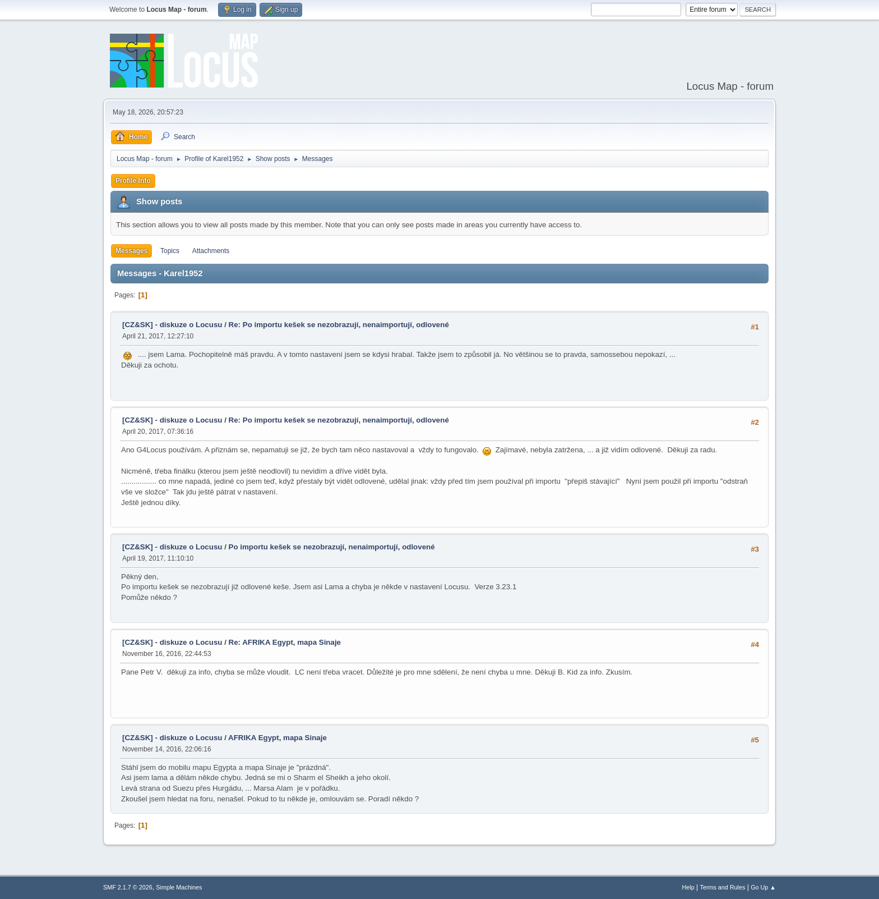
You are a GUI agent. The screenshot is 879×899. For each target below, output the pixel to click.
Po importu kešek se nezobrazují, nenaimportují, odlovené (332, 547)
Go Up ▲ (763, 887)
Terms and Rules (723, 887)
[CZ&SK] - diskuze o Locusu (172, 324)
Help (688, 887)
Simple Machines (179, 887)
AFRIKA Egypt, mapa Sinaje (277, 737)
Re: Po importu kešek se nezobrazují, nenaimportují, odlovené (339, 324)
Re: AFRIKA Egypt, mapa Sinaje (285, 642)
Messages (131, 251)
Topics (169, 251)
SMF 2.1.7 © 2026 (127, 887)
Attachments (211, 251)
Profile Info (133, 181)
